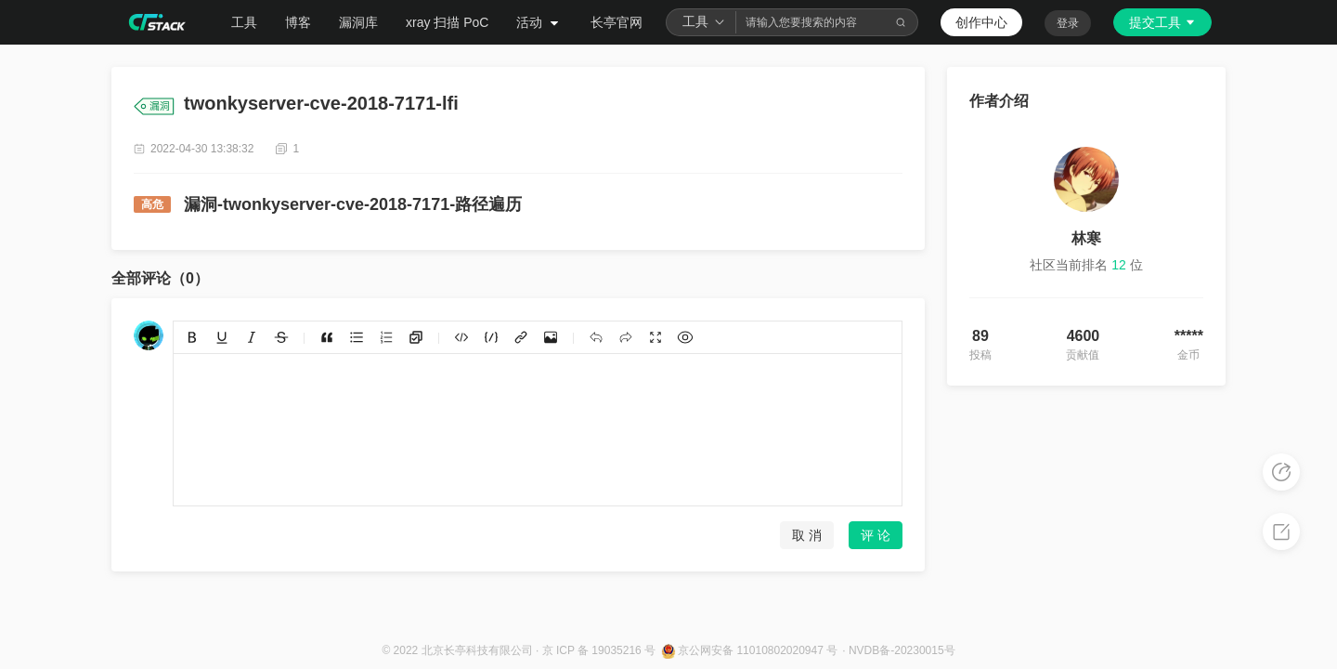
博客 (298, 22)
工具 (244, 22)
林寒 (1086, 238)
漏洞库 (358, 22)
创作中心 (981, 22)
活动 (539, 22)
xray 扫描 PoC (447, 22)
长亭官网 (617, 22)
